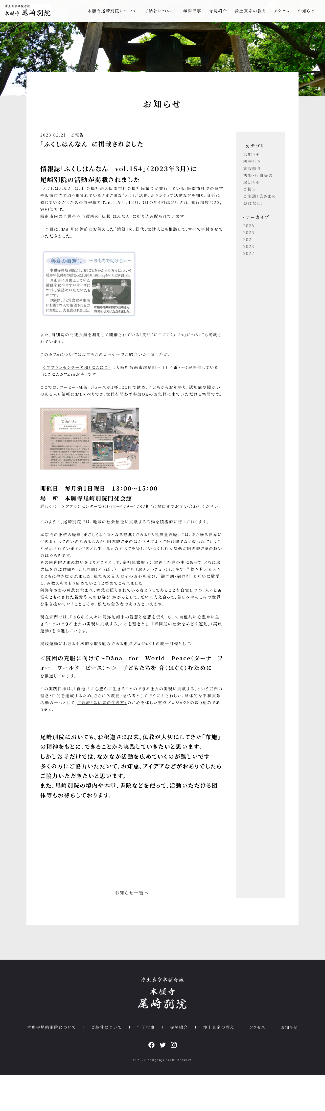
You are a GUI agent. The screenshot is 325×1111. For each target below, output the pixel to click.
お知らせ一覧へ (134, 924)
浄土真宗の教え (250, 12)
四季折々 (247, 169)
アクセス (282, 12)
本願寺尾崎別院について (112, 12)
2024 (243, 247)
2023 (243, 254)
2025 (243, 240)
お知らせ (306, 12)
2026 (243, 233)
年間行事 (192, 12)
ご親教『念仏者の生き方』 (133, 734)
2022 (243, 261)
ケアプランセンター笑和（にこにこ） (84, 375)
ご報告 (85, 143)
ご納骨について (160, 12)
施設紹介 (247, 176)
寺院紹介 (218, 12)
